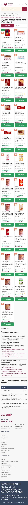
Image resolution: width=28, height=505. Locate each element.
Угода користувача (5, 450)
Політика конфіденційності (7, 448)
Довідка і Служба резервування (8, 467)
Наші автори (4, 444)
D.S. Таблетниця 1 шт (7, 367)
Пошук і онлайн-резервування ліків (9, 461)
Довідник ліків (4, 476)
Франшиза (3, 440)
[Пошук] (24, 9)
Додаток (3, 468)
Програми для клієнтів (6, 465)
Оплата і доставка (5, 472)
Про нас (3, 435)
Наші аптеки (4, 463)
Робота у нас (4, 442)
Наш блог (3, 459)
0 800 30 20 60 (7, 422)
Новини (2, 438)
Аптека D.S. (3, 13)
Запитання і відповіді (6, 470)
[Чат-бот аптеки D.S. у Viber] (14, 493)
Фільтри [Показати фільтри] (7, 25)
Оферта (3, 452)
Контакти (3, 446)
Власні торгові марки (14, 13)
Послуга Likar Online (6, 474)
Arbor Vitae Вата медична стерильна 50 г (12, 356)
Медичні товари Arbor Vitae (7, 15)
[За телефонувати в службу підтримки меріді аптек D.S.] (19, 5)
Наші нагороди (4, 437)
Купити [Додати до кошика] (7, 50)
